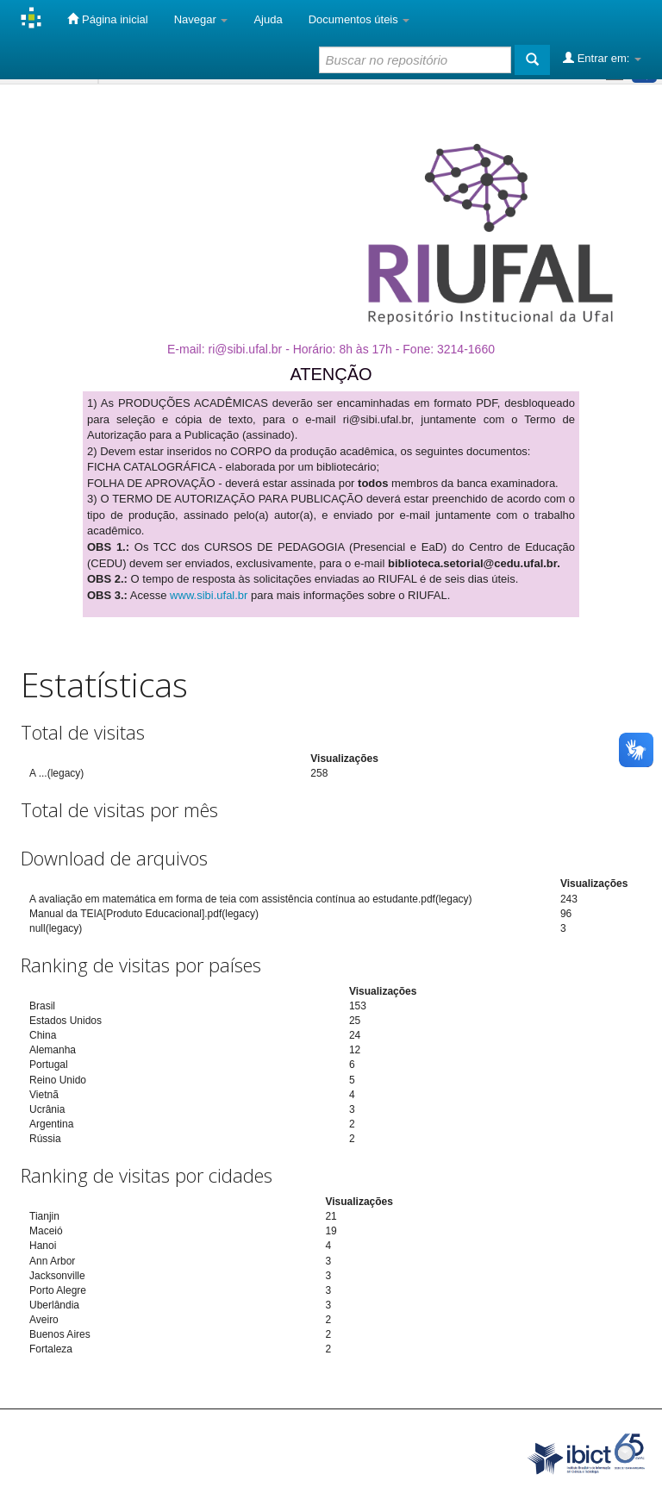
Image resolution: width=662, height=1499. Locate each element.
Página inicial (107, 19)
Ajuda (267, 19)
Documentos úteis (359, 19)
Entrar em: (602, 58)
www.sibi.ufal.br (208, 595)
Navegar (201, 19)
